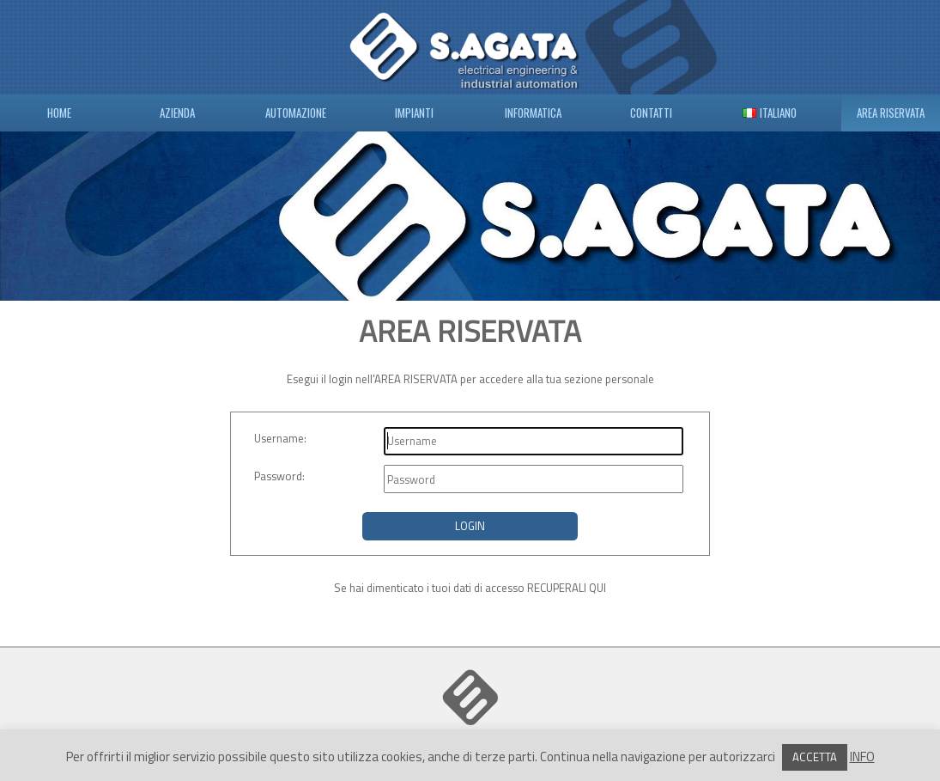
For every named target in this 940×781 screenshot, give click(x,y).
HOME (59, 112)
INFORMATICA (533, 112)
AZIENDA (177, 112)
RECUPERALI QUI (566, 587)
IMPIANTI (414, 112)
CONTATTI (651, 112)
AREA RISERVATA (891, 112)
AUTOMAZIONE (295, 112)
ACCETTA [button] (814, 757)
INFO (862, 756)
